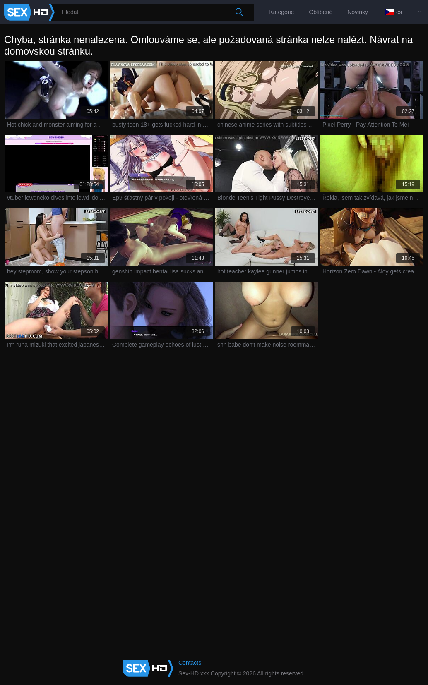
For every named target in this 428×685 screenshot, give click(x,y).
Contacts (189, 662)
